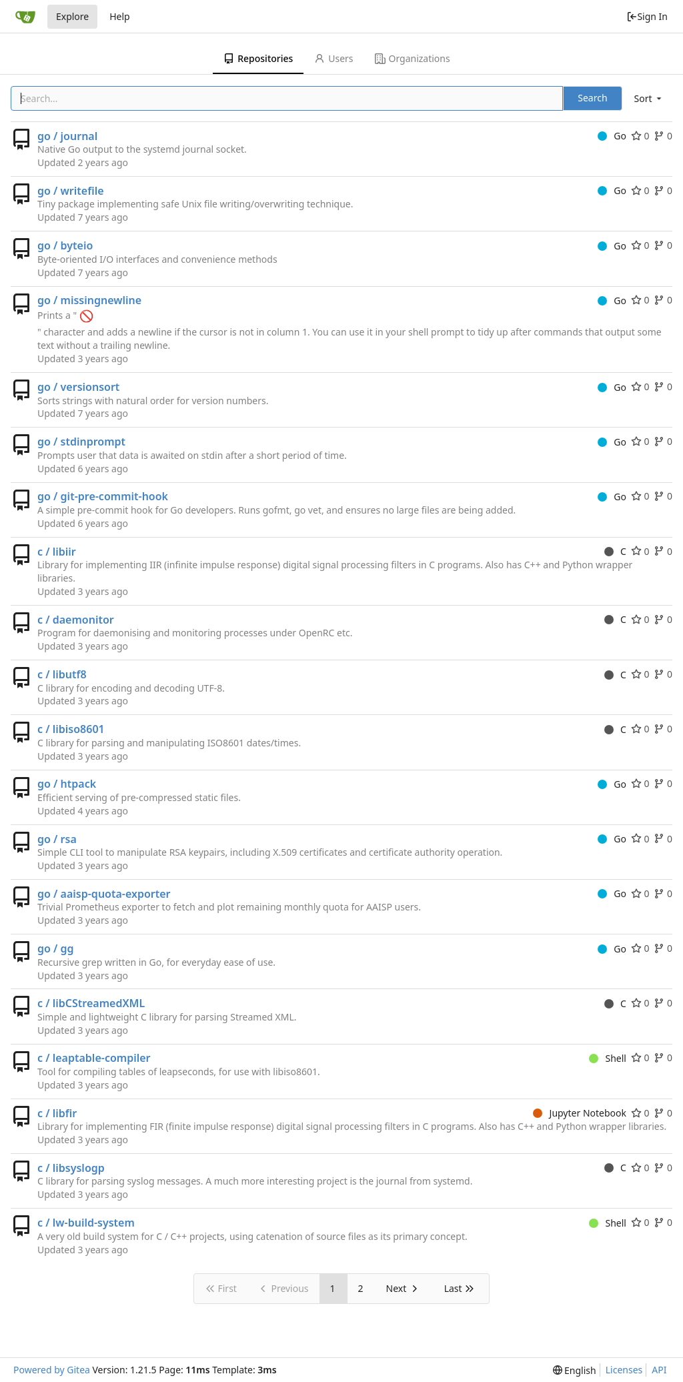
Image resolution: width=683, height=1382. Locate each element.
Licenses (624, 1369)
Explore (72, 16)
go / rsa (57, 839)
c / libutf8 (62, 674)
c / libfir (57, 1113)
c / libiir (56, 551)
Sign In (647, 16)
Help (119, 16)
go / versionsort (78, 387)
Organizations (412, 58)
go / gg (55, 948)
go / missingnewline (89, 300)
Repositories (258, 58)
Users (333, 58)
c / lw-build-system (86, 1222)
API (659, 1369)
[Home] (25, 17)
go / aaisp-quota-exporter (104, 893)
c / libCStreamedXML (91, 1003)
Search (592, 97)
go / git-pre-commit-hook (102, 496)
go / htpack (66, 783)
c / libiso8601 (71, 729)
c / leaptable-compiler (94, 1058)
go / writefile (70, 190)
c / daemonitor (75, 619)
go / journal (67, 136)
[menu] (649, 98)
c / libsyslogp (71, 1168)
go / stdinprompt (81, 441)
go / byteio (65, 245)
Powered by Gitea (51, 1369)
